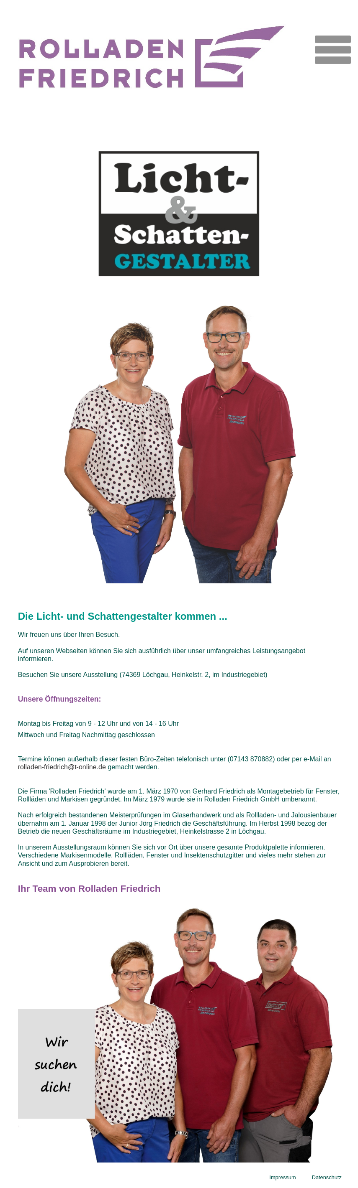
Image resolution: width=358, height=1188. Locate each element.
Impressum (282, 1177)
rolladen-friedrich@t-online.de (62, 767)
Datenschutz (327, 1177)
